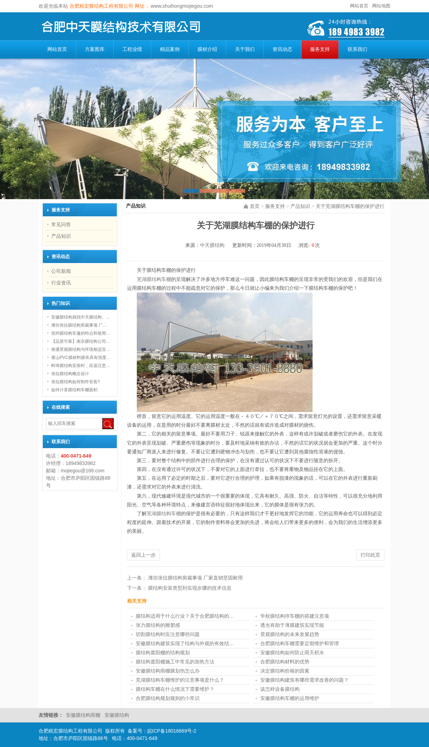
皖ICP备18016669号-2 (171, 731)
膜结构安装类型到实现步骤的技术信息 (190, 588)
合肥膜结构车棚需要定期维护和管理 (299, 643)
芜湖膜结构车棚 (154, 279)
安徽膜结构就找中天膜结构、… (80, 317)
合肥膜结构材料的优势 (284, 661)
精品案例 (170, 49)
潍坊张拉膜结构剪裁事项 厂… (79, 325)
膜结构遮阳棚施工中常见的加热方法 (175, 661)
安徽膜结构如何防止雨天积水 (292, 652)
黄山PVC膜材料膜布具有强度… (80, 357)
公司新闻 (61, 271)
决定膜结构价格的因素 (284, 671)
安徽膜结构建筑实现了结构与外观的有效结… (185, 643)
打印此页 (370, 555)
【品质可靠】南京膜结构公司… (80, 341)
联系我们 (357, 49)
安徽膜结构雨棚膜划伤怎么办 (168, 671)
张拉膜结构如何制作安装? (75, 381)
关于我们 (245, 49)
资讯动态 (282, 49)
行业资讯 (61, 283)
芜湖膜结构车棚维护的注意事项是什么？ (180, 680)
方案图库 (95, 49)
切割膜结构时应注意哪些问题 (168, 634)
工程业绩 (132, 49)
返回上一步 (143, 555)
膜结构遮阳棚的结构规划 (163, 652)
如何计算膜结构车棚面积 (74, 389)
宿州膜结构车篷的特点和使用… (80, 333)
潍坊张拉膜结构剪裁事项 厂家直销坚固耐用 (195, 578)
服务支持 (320, 49)
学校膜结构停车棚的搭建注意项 (294, 616)
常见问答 (61, 224)
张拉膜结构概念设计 (70, 373)
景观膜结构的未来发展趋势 (289, 634)
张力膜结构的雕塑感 (158, 625)
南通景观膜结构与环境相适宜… (80, 349)
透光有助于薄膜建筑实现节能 (292, 625)
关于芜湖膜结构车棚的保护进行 (350, 206)
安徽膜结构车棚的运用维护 (289, 698)
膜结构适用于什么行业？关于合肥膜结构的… (185, 616)
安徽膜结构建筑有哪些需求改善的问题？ (304, 680)
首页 (255, 206)
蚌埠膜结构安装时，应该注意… (80, 365)
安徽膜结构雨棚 (84, 715)
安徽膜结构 (117, 715)
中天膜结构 (212, 245)
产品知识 (300, 206)
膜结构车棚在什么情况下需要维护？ (175, 689)
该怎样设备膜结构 (280, 689)
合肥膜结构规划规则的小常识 (168, 698)
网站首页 (359, 5)
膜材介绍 (207, 49)
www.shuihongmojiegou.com (181, 6)
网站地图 (381, 5)
